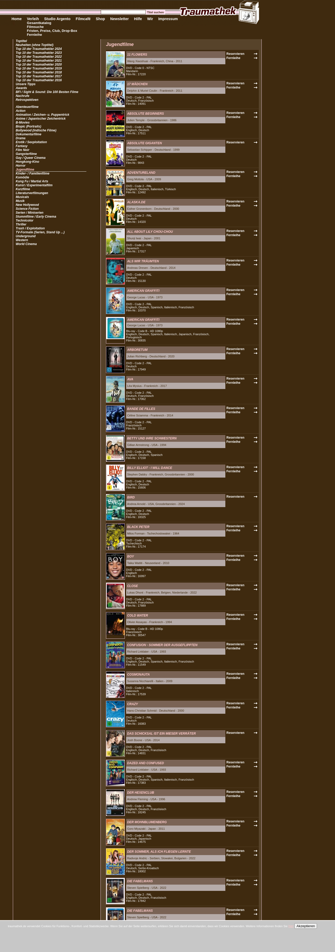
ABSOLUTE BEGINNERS (145, 113)
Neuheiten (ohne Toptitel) (34, 45)
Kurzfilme (23, 189)
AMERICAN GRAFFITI (143, 291)
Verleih (33, 19)
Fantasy (21, 146)
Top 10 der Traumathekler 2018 (39, 72)
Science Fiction (27, 209)
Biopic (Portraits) (28, 126)
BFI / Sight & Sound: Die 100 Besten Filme (47, 92)
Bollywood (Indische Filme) (36, 130)
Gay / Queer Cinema (31, 158)
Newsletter (119, 19)
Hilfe (138, 19)
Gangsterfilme (26, 154)
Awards (21, 88)
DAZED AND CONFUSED (145, 763)
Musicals (22, 197)
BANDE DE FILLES (141, 409)
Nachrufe (22, 96)
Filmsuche (35, 27)
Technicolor (25, 220)
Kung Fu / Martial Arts (32, 181)
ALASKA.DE (136, 202)
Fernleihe (34, 35)
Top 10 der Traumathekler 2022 (39, 57)
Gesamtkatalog (39, 23)
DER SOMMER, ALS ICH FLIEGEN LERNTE (159, 852)
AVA (130, 379)
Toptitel (21, 41)
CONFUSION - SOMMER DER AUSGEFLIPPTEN (162, 645)
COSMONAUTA (138, 674)
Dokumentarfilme (28, 134)
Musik (20, 201)
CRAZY (132, 704)
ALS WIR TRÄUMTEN (143, 261)
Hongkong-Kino (27, 162)
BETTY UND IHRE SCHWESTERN (152, 438)
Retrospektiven (27, 100)
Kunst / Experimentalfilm (34, 185)
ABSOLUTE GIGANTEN (144, 143)
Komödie (22, 177)
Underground (26, 236)
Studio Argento (57, 19)
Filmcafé (83, 19)
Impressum (168, 19)
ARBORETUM (137, 350)
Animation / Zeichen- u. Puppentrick (42, 115)
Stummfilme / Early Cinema (36, 216)
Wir (150, 19)
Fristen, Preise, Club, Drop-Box (52, 31)
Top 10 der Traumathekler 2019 (39, 68)
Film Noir (22, 150)
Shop (100, 19)
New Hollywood (27, 205)
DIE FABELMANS (140, 881)
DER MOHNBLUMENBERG (147, 822)
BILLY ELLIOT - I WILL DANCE (149, 468)
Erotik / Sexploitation (31, 142)
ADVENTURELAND (141, 173)
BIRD (131, 497)
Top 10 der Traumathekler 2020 (39, 64)
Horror (20, 165)
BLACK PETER (138, 527)
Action (20, 111)
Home (17, 19)
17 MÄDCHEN (137, 84)
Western (22, 240)
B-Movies (23, 122)
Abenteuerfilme (27, 107)
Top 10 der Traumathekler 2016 (39, 80)
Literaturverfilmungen (32, 193)
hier (291, 926)
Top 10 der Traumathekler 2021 (39, 60)
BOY (130, 556)
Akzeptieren (306, 926)
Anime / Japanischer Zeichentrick (41, 118)
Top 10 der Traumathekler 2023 (39, 53)
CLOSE (132, 586)
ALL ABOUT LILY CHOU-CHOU (150, 232)
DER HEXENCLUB (140, 792)
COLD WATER (137, 615)
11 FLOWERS (137, 54)
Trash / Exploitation (30, 228)
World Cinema (26, 244)
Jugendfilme (25, 169)
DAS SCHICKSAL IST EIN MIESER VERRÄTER (161, 733)
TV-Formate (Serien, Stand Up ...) (40, 232)
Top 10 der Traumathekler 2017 (39, 76)
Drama (20, 138)
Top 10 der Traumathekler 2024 (39, 49)
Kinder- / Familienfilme (32, 173)
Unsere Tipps (26, 84)
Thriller (21, 224)
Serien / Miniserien (29, 212)
